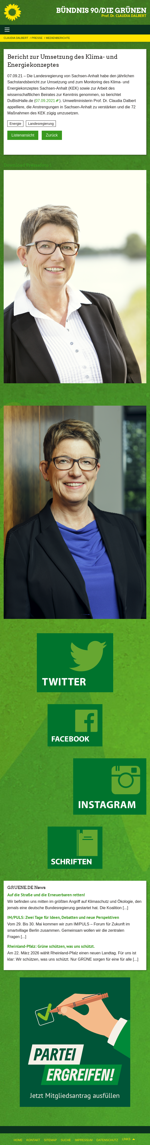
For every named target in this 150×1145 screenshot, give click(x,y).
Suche (66, 1140)
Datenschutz (107, 1140)
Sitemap (50, 1140)
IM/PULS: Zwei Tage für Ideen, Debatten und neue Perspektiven (63, 917)
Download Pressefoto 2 (28, 400)
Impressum (84, 1140)
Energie (15, 124)
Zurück (52, 135)
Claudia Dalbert (16, 37)
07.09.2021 (45, 101)
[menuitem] (18, 1139)
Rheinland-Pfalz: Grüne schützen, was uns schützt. (51, 946)
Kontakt (33, 1140)
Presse (37, 37)
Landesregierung (41, 124)
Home (18, 1140)
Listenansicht (22, 135)
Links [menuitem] (126, 1139)
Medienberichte (58, 37)
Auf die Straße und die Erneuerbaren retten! (46, 894)
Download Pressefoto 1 (28, 165)
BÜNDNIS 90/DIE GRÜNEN (101, 10)
